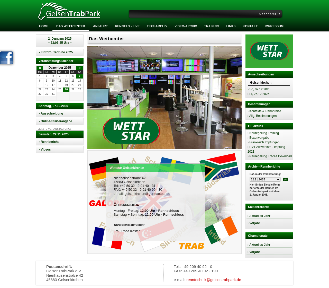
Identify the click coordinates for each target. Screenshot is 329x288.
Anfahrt (100, 26)
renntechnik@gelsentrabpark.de (213, 279)
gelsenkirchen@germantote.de (147, 194)
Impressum (274, 26)
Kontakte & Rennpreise (265, 111)
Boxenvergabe (259, 137)
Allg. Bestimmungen (263, 116)
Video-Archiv (186, 26)
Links (230, 26)
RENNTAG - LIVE (127, 26)
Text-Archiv (157, 26)
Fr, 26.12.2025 (259, 94)
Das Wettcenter (70, 26)
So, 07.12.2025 (259, 89)
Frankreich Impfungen (264, 142)
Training (211, 26)
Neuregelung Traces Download (270, 156)
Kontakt (250, 26)
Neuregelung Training (264, 133)
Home (43, 26)
